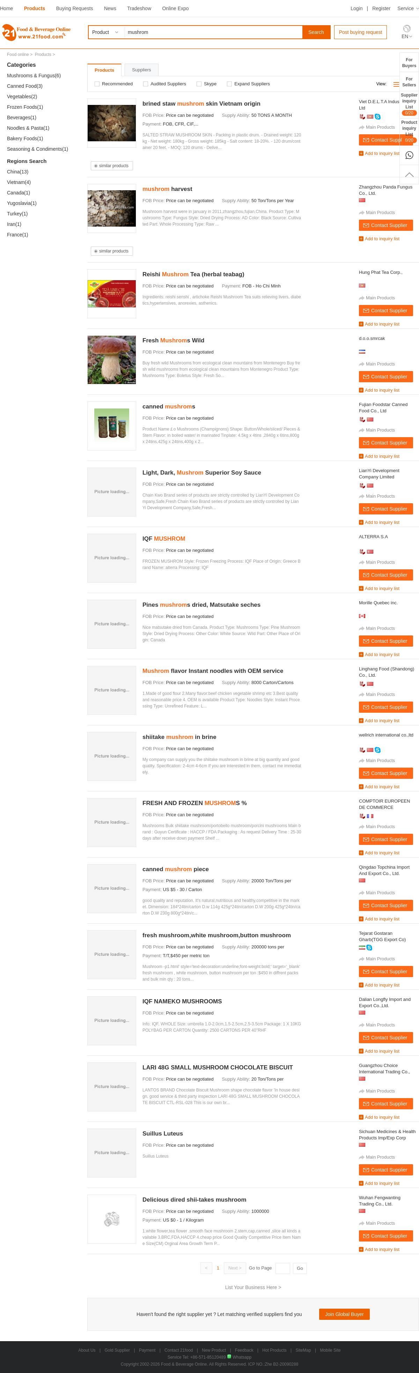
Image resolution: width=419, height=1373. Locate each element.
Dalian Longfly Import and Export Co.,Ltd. (385, 1002)
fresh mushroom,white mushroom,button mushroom (216, 935)
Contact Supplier (389, 140)
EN (405, 36)
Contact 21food (178, 1350)
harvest (167, 189)
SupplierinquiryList (409, 104)
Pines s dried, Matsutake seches (201, 605)
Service (405, 8)
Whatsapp (239, 1357)
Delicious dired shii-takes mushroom (194, 1199)
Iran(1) (14, 224)
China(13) (17, 172)
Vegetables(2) (22, 96)
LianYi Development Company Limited (379, 473)
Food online (18, 54)
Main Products (380, 127)
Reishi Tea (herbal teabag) (193, 274)
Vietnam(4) (19, 182)
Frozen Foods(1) (25, 107)
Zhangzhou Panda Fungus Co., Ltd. (385, 190)
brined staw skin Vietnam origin (201, 103)
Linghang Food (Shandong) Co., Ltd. (386, 672)
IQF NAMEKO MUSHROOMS (182, 1001)
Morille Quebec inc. (378, 602)
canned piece (175, 869)
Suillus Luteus (162, 1133)
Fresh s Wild (173, 340)
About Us (86, 1350)
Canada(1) (18, 192)
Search (316, 32)
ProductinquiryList (409, 131)
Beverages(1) (21, 117)
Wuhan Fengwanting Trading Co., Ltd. (379, 1201)
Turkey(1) (17, 213)
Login (356, 8)
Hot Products (274, 1350)
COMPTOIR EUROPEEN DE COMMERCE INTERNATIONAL (384, 804)
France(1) (17, 234)
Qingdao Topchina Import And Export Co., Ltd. (384, 870)
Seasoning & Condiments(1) (37, 149)
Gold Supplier (117, 1350)
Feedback (244, 1350)
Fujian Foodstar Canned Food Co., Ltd (383, 407)
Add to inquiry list (382, 153)
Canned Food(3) (25, 86)
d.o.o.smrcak (372, 338)
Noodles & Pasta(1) (28, 128)
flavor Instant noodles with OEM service (212, 671)
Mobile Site (330, 1350)
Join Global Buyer (344, 1314)
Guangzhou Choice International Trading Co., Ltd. (384, 1069)
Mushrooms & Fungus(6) (34, 75)
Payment (147, 1350)
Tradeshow (139, 8)
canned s (168, 406)
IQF (163, 538)
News (110, 8)
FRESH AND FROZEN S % (194, 803)
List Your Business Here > (253, 1287)
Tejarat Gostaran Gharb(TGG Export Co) (382, 936)
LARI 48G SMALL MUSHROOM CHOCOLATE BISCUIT (217, 1067)
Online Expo (175, 8)
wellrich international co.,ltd (386, 735)
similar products (113, 165)
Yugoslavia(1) (22, 203)
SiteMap (303, 1350)
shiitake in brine (179, 737)
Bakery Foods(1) (25, 138)
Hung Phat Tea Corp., (381, 272)
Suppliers (141, 69)
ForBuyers (409, 62)
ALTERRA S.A (373, 536)
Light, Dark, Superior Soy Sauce (201, 472)
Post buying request (360, 32)
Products (34, 8)
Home (6, 8)
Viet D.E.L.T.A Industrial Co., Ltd (387, 105)
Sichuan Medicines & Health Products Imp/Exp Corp (387, 1134)
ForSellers (409, 82)
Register (381, 8)
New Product (214, 1350)
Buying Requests (74, 8)
